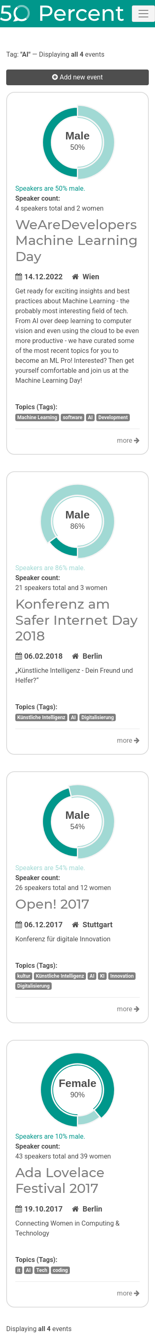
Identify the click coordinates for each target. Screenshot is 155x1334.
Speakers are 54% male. (50, 868)
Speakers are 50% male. (50, 188)
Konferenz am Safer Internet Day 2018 (76, 620)
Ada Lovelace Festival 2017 (60, 1180)
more (128, 440)
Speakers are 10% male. (50, 1136)
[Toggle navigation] (143, 13)
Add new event (77, 77)
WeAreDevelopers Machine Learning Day (76, 240)
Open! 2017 (52, 904)
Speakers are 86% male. (50, 568)
